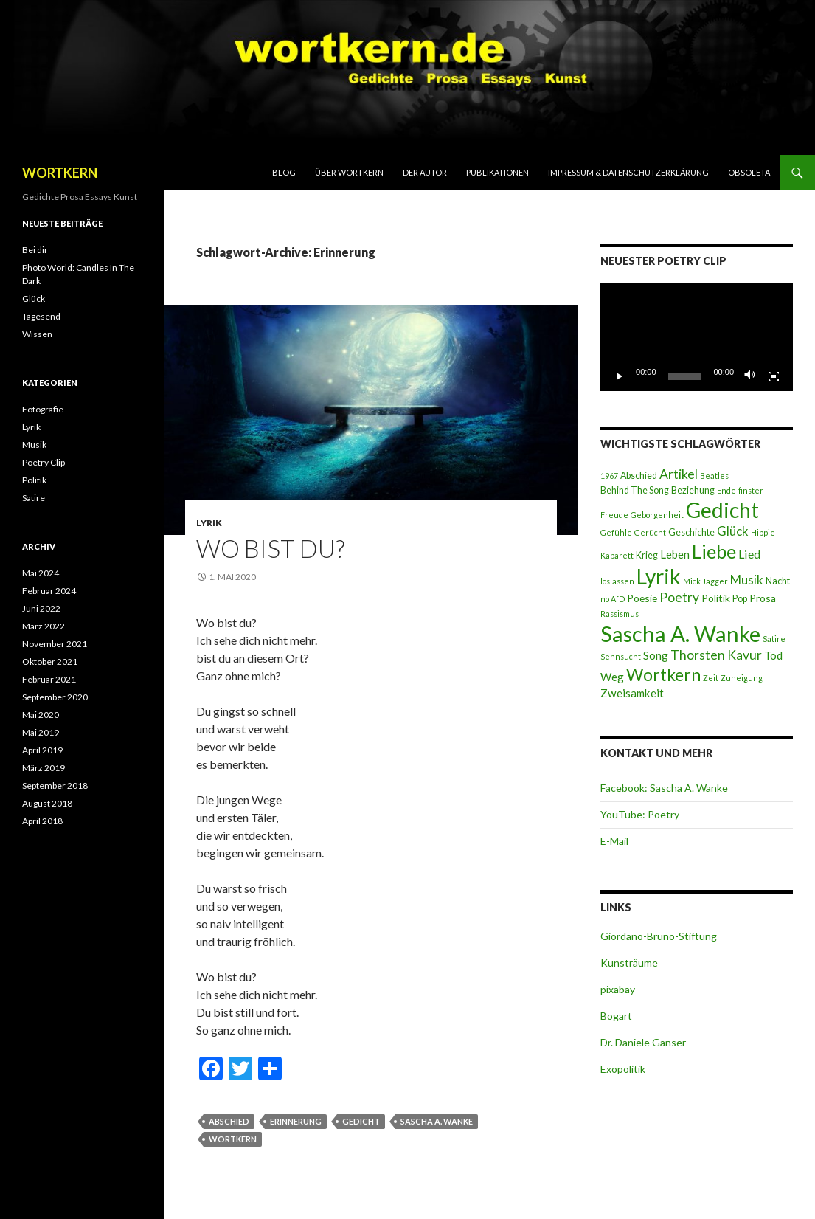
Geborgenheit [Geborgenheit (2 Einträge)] (657, 514)
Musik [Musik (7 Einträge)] (746, 579)
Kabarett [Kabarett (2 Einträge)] (617, 555)
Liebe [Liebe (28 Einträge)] (714, 551)
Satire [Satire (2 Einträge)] (774, 638)
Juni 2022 (41, 608)
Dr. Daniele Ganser (643, 1042)
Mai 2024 (40, 573)
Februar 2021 (49, 679)
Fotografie (42, 409)
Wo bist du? (270, 548)
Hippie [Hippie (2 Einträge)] (763, 532)
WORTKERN (59, 173)
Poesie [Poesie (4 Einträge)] (642, 598)
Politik (34, 480)
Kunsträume (629, 962)
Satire (33, 497)
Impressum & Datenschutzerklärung (628, 172)
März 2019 (43, 767)
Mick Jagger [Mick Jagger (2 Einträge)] (705, 581)
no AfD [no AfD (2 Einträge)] (612, 599)
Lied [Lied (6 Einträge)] (749, 554)
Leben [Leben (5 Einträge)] (675, 554)
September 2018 (55, 785)
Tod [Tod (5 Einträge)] (773, 655)
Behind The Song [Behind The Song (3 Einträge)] (634, 490)
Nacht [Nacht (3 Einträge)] (778, 581)
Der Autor (425, 172)
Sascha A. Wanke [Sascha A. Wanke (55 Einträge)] (680, 633)
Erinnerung (296, 1121)
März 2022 (43, 626)
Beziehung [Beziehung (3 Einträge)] (693, 490)
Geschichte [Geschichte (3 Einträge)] (691, 532)
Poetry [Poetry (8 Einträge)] (679, 597)
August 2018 (47, 803)
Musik (34, 444)
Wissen (37, 333)
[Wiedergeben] (619, 376)
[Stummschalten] (750, 376)
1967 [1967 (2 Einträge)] (609, 475)
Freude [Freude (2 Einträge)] (614, 514)
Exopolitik (622, 1069)
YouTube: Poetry (639, 814)
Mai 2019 (40, 732)
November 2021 (54, 643)
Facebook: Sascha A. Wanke (664, 787)
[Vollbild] (773, 376)
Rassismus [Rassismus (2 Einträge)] (619, 613)
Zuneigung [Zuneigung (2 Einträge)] (742, 678)
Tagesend (41, 316)
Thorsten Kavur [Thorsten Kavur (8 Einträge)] (716, 655)
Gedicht (361, 1121)
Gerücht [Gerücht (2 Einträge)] (650, 532)
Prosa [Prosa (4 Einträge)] (762, 598)
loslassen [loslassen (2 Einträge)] (617, 581)
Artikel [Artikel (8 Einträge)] (678, 474)
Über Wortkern (349, 172)
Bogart (616, 1015)
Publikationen (497, 172)
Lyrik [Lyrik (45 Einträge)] (659, 576)
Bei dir (35, 249)
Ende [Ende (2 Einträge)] (726, 490)
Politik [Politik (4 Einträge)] (715, 598)
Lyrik (209, 522)
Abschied (229, 1121)
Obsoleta (749, 172)
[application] (696, 337)
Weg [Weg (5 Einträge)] (612, 676)
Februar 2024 (49, 590)
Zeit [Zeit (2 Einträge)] (710, 678)
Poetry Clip (43, 462)
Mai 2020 (40, 714)
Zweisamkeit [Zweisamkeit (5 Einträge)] (632, 693)
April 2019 (42, 750)
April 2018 (42, 820)
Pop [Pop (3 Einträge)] (739, 598)
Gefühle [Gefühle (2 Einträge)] (616, 532)
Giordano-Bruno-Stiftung (658, 936)
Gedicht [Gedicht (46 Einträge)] (722, 509)
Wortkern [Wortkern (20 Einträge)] (663, 674)
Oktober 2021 (49, 661)
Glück (33, 298)
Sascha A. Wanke (436, 1121)
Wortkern (233, 1139)
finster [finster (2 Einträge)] (750, 490)
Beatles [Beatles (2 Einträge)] (714, 475)
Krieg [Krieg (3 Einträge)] (647, 555)
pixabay (617, 989)
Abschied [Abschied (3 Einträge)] (638, 475)
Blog (284, 172)
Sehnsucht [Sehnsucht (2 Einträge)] (620, 656)
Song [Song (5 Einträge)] (655, 655)
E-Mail (614, 841)
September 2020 (55, 696)
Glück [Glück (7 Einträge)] (733, 531)
